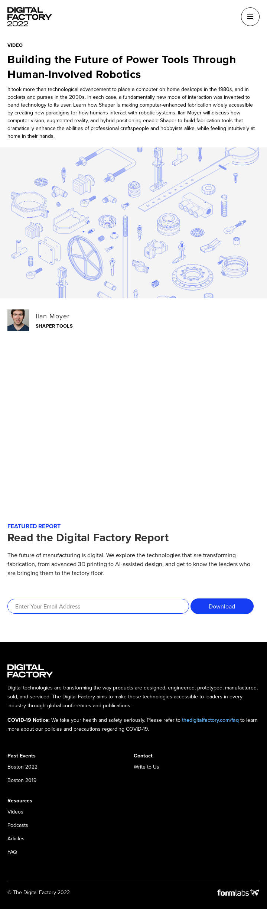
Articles (16, 838)
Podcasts (17, 825)
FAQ (12, 852)
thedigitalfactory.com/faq (210, 720)
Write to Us (146, 766)
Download (222, 606)
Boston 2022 (22, 766)
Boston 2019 (21, 780)
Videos (15, 811)
